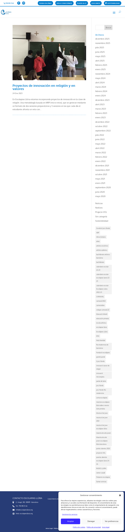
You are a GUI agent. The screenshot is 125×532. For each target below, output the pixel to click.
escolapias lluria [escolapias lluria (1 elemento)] (101, 327)
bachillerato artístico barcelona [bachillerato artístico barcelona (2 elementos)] (103, 256)
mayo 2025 (100, 56)
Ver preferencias (111, 521)
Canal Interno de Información (57, 499)
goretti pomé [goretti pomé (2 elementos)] (100, 357)
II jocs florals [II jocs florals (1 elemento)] (100, 361)
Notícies (99, 207)
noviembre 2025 (102, 43)
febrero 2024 (101, 91)
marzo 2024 (100, 87)
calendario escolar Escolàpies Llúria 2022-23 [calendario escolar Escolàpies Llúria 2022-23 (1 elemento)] (102, 289)
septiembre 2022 (103, 130)
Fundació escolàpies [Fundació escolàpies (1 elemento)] (103, 353)
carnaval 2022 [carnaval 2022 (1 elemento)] (101, 301)
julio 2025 (99, 47)
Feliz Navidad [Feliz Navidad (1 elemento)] (100, 340)
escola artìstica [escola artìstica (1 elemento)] (101, 323)
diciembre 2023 (102, 100)
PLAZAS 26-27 (81, 3)
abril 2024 (99, 82)
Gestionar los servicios (69, 514)
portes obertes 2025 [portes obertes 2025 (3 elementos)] (103, 448)
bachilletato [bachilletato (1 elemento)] (100, 262)
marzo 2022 (100, 152)
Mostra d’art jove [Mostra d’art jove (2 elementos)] (102, 413)
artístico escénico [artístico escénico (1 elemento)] (102, 246)
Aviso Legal (49, 528)
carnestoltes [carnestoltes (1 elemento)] (100, 305)
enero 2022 (100, 161)
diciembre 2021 (102, 165)
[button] (120, 495)
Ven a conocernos (64, 3)
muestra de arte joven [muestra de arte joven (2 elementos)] (103, 433)
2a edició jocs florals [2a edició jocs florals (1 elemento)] (103, 228)
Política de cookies (79, 527)
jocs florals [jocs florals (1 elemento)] (100, 385)
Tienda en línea (45, 3)
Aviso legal (105, 527)
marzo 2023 (100, 109)
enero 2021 (100, 183)
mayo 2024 (100, 78)
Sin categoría (101, 216)
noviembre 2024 (102, 74)
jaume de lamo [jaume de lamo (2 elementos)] (101, 381)
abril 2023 (99, 104)
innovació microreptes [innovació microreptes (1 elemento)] (100, 375)
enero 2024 (100, 95)
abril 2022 (99, 148)
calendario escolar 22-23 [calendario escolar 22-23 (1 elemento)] (102, 268)
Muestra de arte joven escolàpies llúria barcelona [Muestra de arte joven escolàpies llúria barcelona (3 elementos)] (102, 440)
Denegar (91, 521)
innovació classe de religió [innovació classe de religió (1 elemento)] (102, 367)
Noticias (99, 203)
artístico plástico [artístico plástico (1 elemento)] (101, 250)
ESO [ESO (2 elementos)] (97, 336)
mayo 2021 (100, 178)
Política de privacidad (94, 527)
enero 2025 (100, 69)
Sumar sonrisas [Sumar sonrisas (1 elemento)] (101, 482)
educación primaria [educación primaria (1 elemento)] (102, 318)
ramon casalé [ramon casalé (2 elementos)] (100, 473)
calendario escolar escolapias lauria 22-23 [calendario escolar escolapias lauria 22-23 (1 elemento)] (103, 277)
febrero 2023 (101, 113)
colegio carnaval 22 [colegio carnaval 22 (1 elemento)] (102, 310)
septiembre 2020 (103, 187)
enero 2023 (100, 117)
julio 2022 (99, 135)
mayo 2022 (100, 144)
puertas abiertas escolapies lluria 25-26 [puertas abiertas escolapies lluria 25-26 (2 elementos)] (103, 460)
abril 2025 (99, 60)
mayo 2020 (100, 196)
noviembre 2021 (102, 170)
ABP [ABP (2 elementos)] (97, 233)
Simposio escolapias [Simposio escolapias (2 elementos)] (103, 477)
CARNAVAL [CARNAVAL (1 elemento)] (100, 297)
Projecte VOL (101, 212)
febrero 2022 (101, 157)
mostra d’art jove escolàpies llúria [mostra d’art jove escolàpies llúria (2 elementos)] (101, 427)
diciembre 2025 (102, 39)
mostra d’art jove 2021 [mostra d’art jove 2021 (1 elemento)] (101, 419)
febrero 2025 (101, 65)
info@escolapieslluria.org (24, 510)
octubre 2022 (101, 126)
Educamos (95, 3)
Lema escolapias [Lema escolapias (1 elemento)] (101, 398)
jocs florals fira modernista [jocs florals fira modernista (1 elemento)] (101, 391)
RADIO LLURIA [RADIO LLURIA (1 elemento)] (101, 468)
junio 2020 (100, 192)
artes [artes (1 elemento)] (98, 241)
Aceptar (70, 521)
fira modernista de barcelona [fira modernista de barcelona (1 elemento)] (102, 346)
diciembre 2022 (102, 122)
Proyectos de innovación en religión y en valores (44, 87)
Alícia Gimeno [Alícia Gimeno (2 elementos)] (101, 237)
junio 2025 (100, 52)
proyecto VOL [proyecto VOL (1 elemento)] (100, 453)
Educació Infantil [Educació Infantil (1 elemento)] (101, 314)
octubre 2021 (101, 174)
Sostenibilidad (101, 221)
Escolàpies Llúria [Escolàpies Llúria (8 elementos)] (101, 332)
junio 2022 (100, 139)
